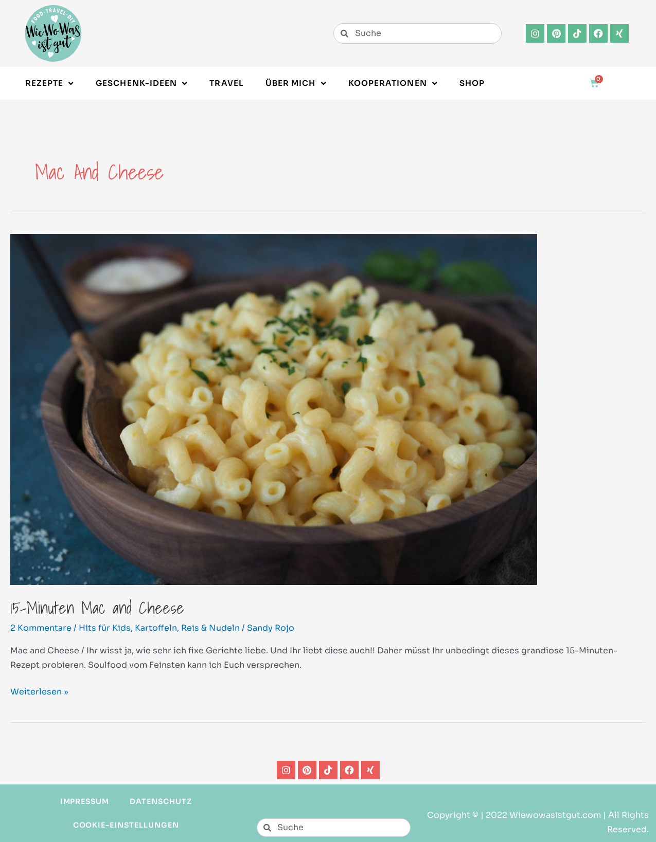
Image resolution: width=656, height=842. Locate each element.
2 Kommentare (41, 628)
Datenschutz (161, 801)
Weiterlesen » (39, 691)
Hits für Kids (105, 628)
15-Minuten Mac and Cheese (97, 607)
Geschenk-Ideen (141, 84)
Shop (472, 83)
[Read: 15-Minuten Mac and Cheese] (273, 409)
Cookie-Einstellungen (126, 825)
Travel (226, 83)
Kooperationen (392, 84)
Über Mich (295, 84)
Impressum (85, 801)
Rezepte (49, 84)
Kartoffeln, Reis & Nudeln (187, 628)
